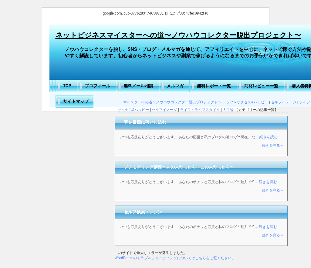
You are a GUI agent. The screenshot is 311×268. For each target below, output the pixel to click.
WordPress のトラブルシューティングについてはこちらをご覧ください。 (175, 258)
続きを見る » (272, 145)
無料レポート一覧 (214, 85)
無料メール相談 (138, 85)
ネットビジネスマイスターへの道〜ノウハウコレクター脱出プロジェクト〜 (178, 35)
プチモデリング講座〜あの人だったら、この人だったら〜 (179, 167)
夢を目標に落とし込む (145, 122)
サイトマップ (76, 101)
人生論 (228, 110)
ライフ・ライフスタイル (200, 110)
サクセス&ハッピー (252, 102)
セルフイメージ (283, 102)
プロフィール (97, 85)
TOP (67, 85)
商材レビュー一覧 (261, 85)
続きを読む (270, 137)
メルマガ (175, 85)
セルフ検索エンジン (143, 211)
